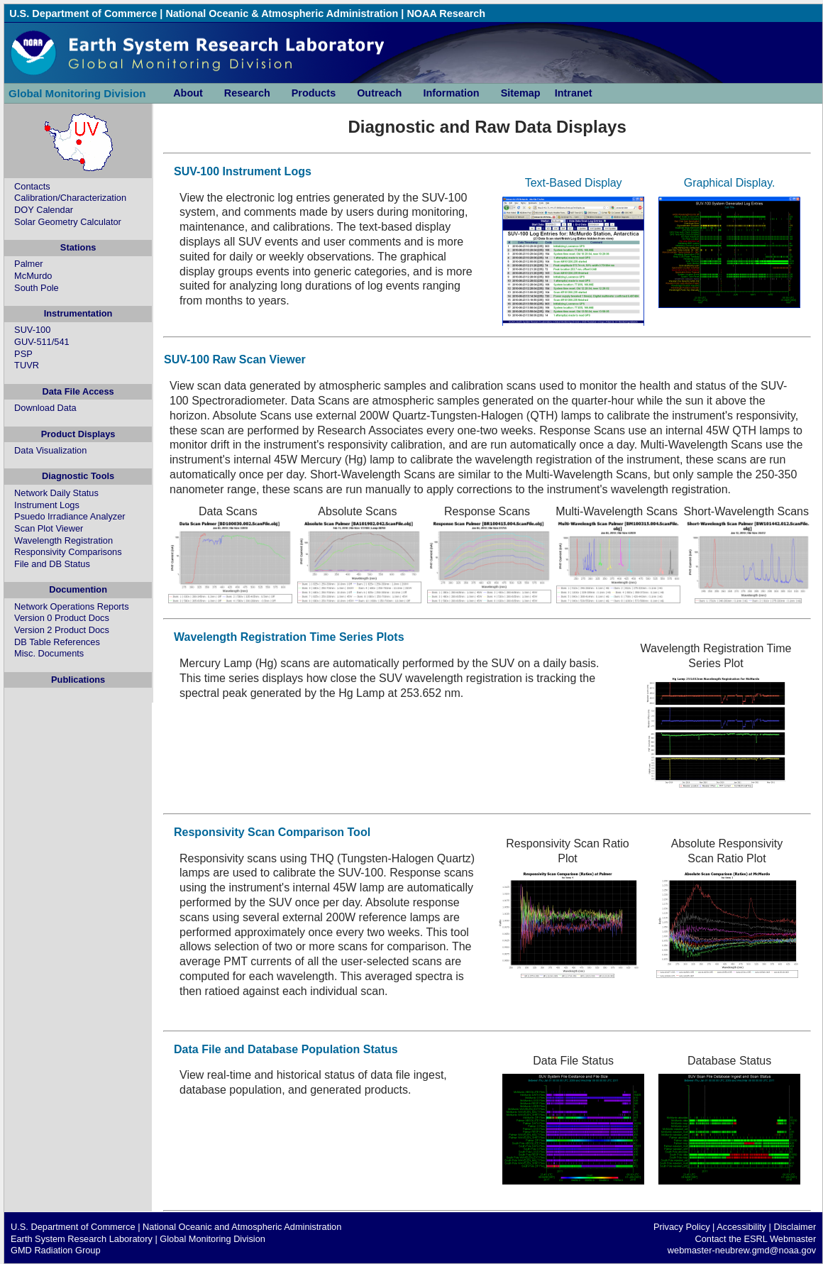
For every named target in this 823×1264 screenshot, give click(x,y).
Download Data (45, 407)
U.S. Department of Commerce (83, 13)
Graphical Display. (729, 183)
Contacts (32, 186)
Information (451, 93)
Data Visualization (50, 450)
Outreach (379, 93)
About (188, 93)
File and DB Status (52, 564)
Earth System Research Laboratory (82, 1238)
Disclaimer (794, 1226)
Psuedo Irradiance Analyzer (70, 516)
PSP (23, 353)
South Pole (36, 287)
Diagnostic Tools (78, 476)
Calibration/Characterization (70, 197)
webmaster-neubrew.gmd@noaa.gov (742, 1250)
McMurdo (33, 275)
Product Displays (78, 434)
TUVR (26, 365)
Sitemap (521, 93)
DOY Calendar (43, 209)
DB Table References (57, 642)
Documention (78, 589)
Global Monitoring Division (77, 93)
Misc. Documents (49, 653)
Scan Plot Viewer (48, 528)
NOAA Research (446, 13)
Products (314, 93)
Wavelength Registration (63, 540)
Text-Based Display (573, 183)
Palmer (28, 263)
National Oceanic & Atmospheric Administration (281, 13)
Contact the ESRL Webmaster (755, 1238)
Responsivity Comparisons (68, 551)
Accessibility (741, 1226)
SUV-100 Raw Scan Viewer (235, 359)
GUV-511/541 (42, 341)
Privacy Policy (681, 1226)
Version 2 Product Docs (61, 630)
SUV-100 (32, 329)
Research (247, 93)
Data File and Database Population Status (286, 1049)
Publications (78, 679)
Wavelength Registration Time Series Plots (289, 637)
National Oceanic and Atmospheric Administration (242, 1226)
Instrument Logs (46, 505)
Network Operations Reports (71, 606)
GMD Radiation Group (56, 1250)
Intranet (573, 93)
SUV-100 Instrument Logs (242, 171)
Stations (78, 247)
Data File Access (78, 391)
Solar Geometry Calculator (67, 221)
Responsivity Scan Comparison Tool (272, 832)
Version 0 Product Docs (61, 617)
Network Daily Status (56, 493)
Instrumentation (78, 313)
